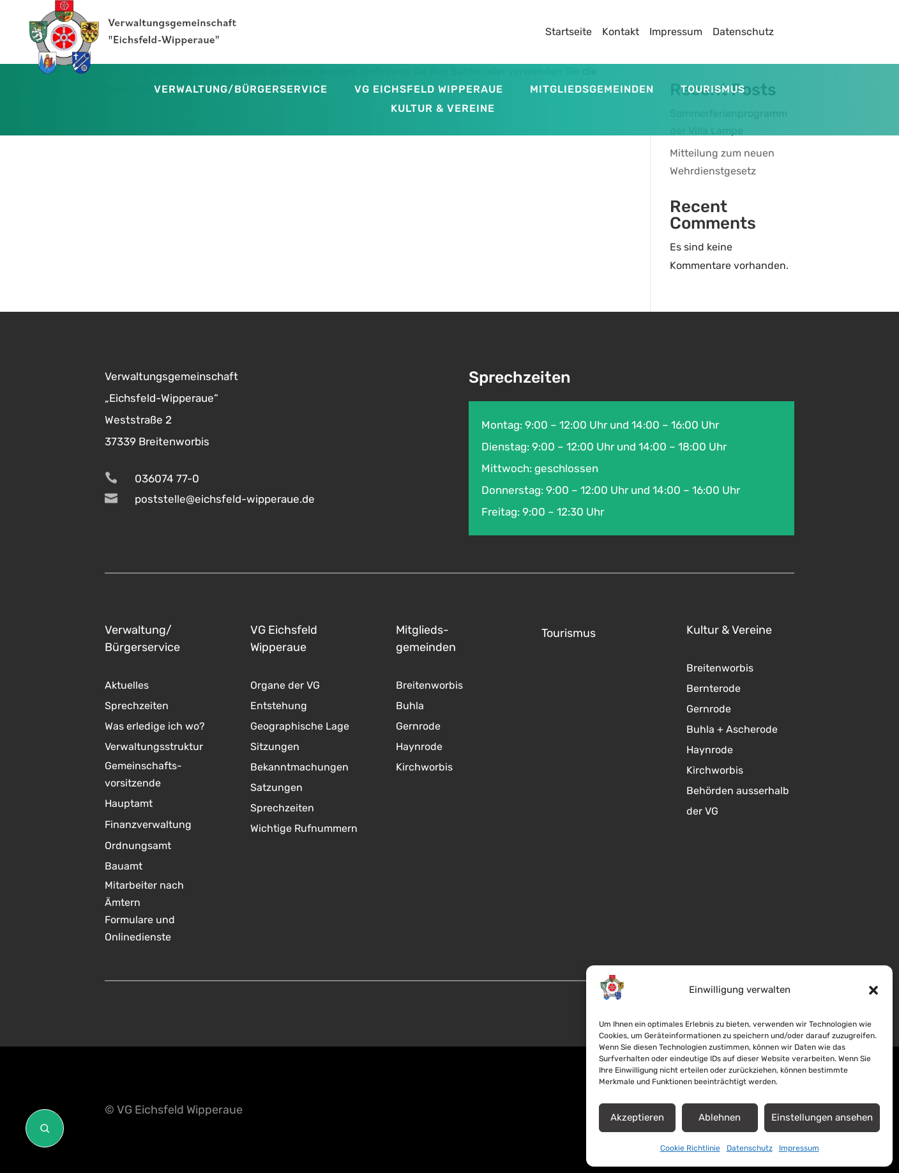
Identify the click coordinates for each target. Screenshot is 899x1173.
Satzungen (276, 787)
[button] (873, 990)
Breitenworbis (429, 685)
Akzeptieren (637, 1117)
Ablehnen (720, 1117)
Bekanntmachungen (299, 767)
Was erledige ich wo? (155, 726)
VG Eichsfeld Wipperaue (428, 90)
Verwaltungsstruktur (154, 746)
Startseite (568, 32)
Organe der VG (285, 685)
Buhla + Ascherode (732, 729)
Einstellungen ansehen (822, 1117)
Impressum (799, 1148)
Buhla (410, 706)
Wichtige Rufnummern (304, 828)
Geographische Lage (299, 726)
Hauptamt (129, 803)
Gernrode (418, 726)
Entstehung (278, 706)
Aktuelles (127, 685)
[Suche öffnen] (45, 1128)
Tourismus (713, 90)
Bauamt (123, 866)
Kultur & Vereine (443, 109)
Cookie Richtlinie (690, 1148)
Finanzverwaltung (148, 824)
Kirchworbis (424, 767)
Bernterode (713, 688)
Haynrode (419, 746)
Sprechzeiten (137, 706)
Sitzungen (274, 746)
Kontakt (620, 32)
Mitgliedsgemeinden (592, 90)
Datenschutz (750, 1148)
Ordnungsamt (138, 845)
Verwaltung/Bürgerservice (241, 90)
